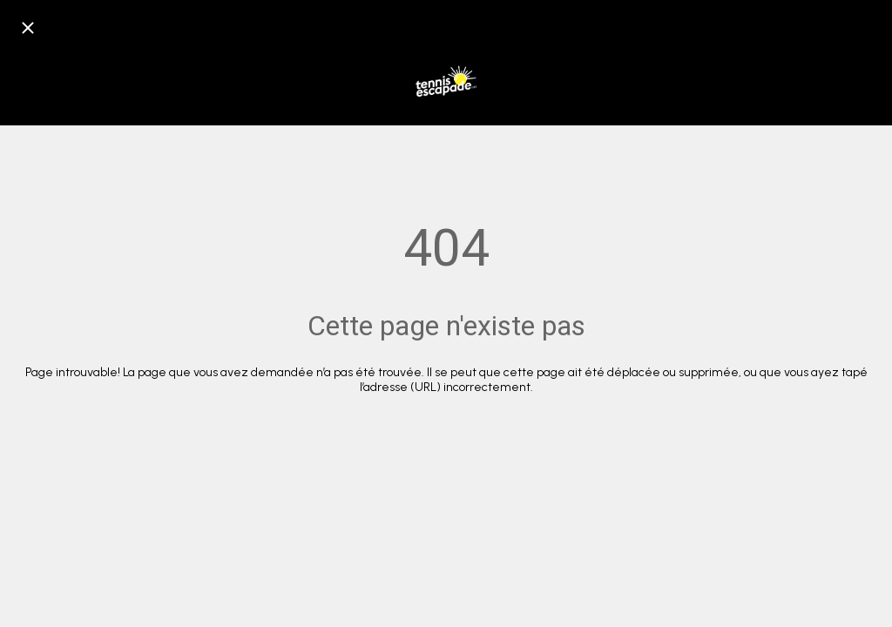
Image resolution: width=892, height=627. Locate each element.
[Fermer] (27, 27)
